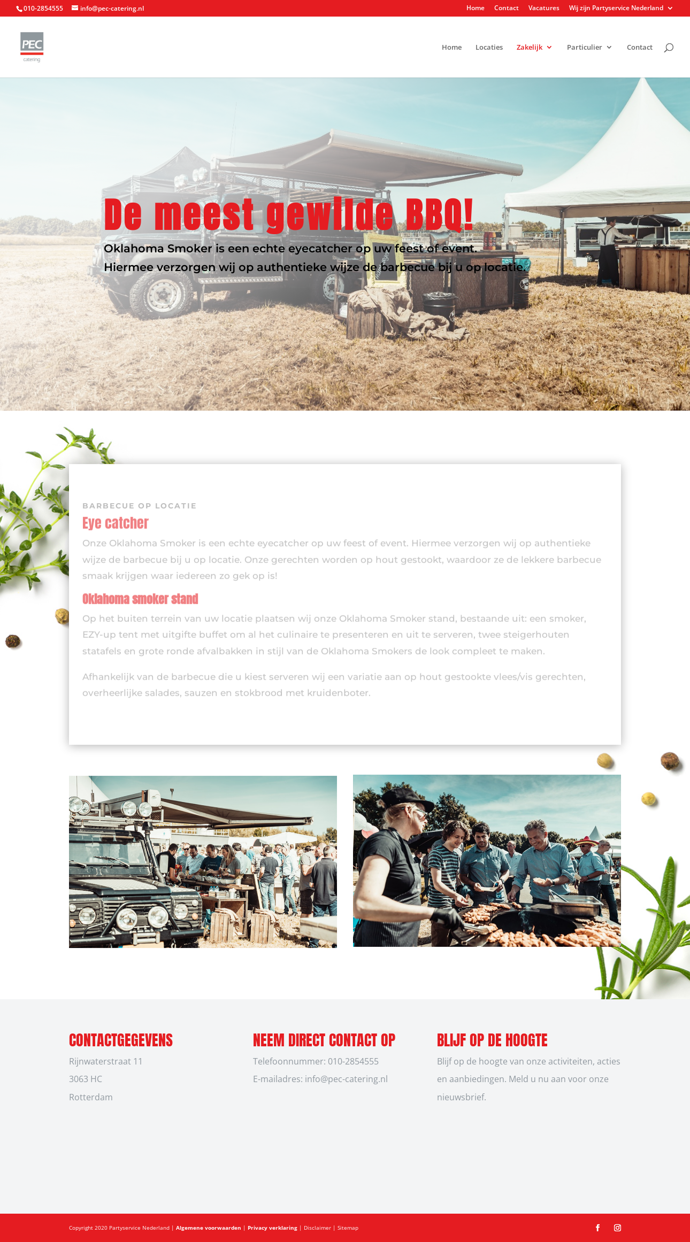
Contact (506, 8)
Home (475, 8)
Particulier (584, 47)
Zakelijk (529, 47)
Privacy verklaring (273, 1227)
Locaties (489, 47)
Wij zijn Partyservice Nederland (616, 8)
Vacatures (543, 8)
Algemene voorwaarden (209, 1227)
